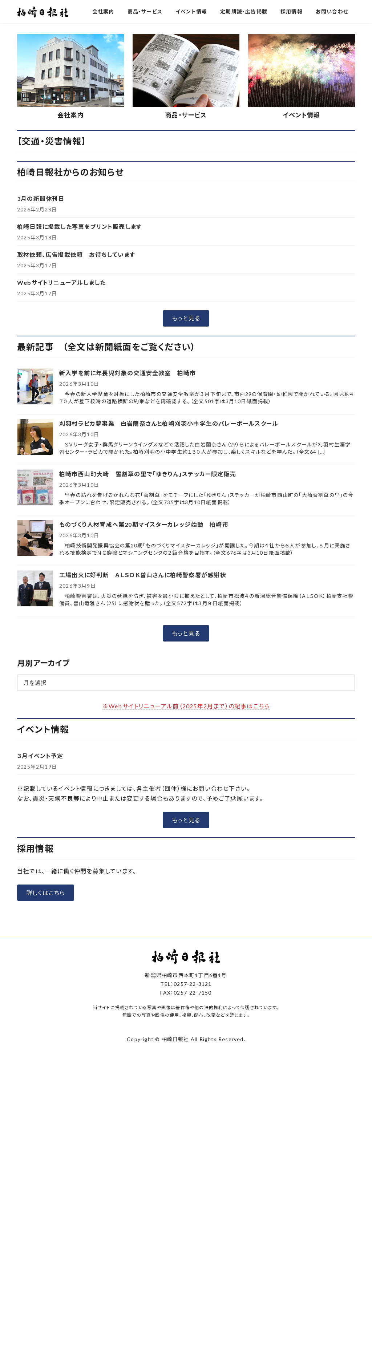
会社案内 (70, 232)
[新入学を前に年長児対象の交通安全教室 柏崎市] (35, 504)
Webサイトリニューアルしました (61, 399)
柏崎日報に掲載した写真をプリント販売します (79, 343)
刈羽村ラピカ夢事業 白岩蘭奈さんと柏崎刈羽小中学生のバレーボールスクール (168, 541)
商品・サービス (186, 232)
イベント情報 (301, 232)
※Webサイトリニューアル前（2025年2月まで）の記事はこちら (186, 823)
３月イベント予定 (40, 873)
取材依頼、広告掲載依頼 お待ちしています (76, 371)
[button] (158, 136)
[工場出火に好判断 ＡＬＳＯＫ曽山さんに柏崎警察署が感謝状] (35, 706)
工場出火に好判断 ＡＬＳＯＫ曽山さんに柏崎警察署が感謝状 (142, 692)
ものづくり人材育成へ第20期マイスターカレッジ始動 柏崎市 (144, 642)
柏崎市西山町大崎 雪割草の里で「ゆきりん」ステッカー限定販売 (147, 591)
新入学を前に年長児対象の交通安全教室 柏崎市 (127, 490)
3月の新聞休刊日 (41, 315)
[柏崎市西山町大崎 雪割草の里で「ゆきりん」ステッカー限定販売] (35, 605)
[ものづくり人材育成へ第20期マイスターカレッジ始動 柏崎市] (35, 656)
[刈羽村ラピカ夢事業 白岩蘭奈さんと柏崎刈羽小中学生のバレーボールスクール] (35, 555)
